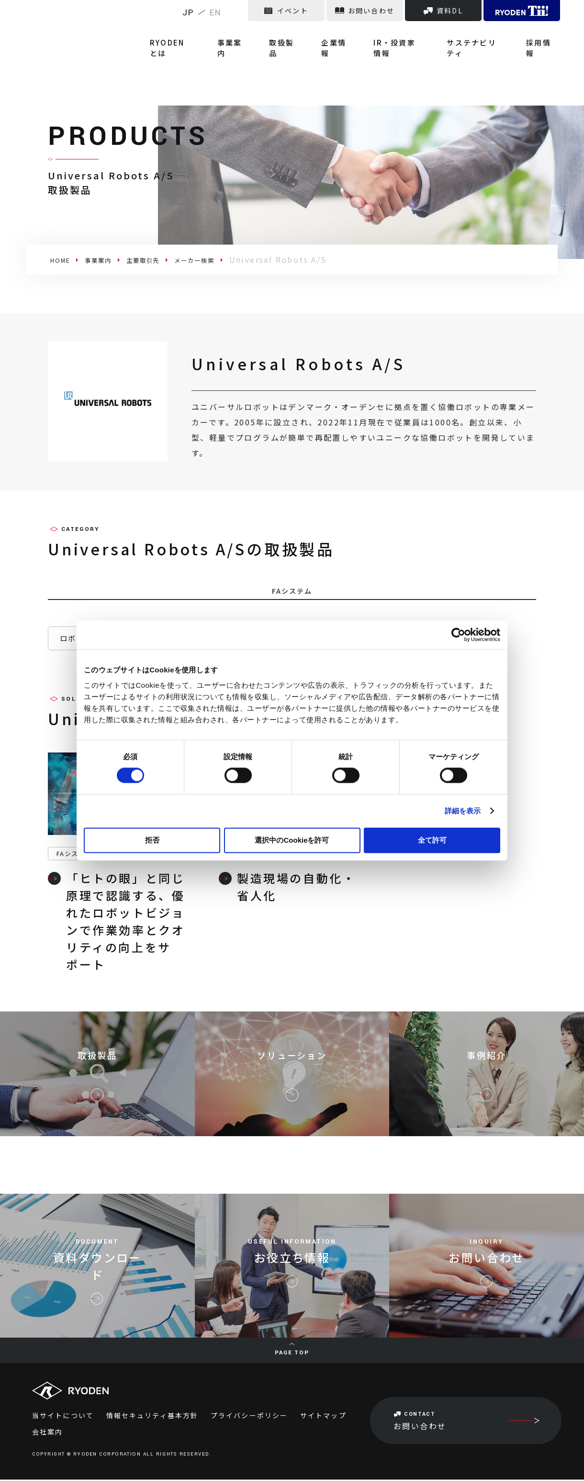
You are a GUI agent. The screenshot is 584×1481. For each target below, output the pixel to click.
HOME (63, 259)
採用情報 (543, 33)
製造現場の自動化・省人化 (287, 888)
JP (188, 13)
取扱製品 (296, 33)
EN (216, 13)
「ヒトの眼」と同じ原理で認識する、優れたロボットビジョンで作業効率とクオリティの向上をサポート (116, 922)
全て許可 (432, 839)
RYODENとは (192, 33)
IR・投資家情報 (403, 33)
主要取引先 (164, 259)
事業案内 (248, 33)
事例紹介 (486, 1064)
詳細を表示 (463, 811)
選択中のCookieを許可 (292, 839)
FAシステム (74, 854)
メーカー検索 (227, 259)
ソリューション (292, 1064)
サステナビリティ (480, 33)
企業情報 (343, 33)
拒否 (152, 839)
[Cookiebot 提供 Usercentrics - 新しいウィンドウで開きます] (458, 635)
